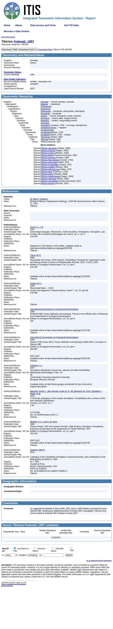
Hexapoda (45, 113)
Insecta (44, 116)
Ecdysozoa (45, 109)
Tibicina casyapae (49, 148)
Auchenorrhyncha (48, 127)
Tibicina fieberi (47, 155)
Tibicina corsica (47, 153)
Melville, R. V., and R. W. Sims (43, 422)
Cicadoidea (46, 132)
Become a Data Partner (16, 31)
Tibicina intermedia (49, 162)
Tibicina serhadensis (50, 181)
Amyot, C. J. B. (36, 227)
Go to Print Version (8, 37)
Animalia (44, 102)
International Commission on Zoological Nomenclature (54, 309)
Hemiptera (45, 125)
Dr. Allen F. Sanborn (39, 199)
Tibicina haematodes (50, 160)
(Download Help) (44, 49)
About (18, 25)
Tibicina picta (46, 172)
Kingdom (23, 555)
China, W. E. (35, 255)
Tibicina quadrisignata (50, 176)
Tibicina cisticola (48, 150)
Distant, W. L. (36, 283)
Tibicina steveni (47, 183)
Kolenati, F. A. (36, 365)
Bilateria (44, 104)
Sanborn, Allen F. (37, 450)
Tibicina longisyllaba (50, 164)
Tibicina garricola (48, 157)
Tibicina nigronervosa (50, 169)
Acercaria (45, 123)
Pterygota (45, 118)
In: (3, 555)
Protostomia (46, 106)
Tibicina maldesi (48, 167)
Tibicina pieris (47, 174)
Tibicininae (45, 137)
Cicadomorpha (47, 130)
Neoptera (45, 120)
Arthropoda (45, 111)
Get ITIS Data (71, 25)
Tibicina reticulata (48, 179)
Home (7, 25)
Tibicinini (44, 139)
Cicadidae (45, 135)
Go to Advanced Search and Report (99, 560)
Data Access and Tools (43, 25)
